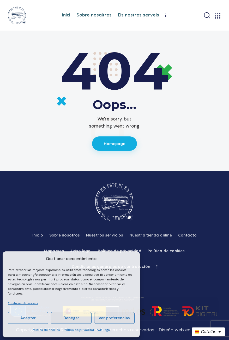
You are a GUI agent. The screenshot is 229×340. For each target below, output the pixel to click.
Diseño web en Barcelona (186, 330)
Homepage (114, 143)
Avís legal (104, 330)
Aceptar (28, 318)
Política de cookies (46, 330)
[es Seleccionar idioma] (208, 331)
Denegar (71, 318)
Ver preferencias (114, 318)
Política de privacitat (78, 330)
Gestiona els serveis (23, 303)
